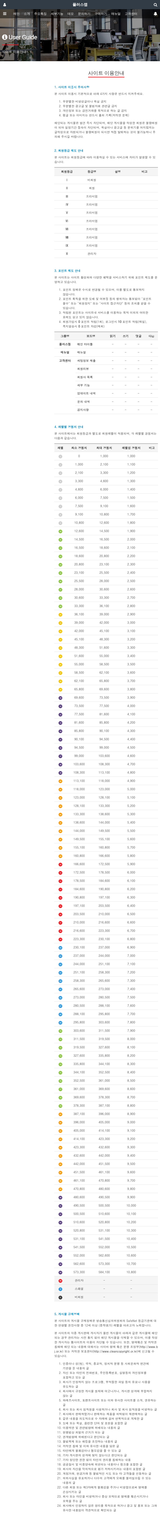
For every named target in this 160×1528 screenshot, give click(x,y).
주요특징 (40, 14)
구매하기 (101, 14)
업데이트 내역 (86, 393)
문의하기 (84, 14)
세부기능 (57, 14)
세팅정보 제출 (86, 360)
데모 (71, 14)
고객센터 (131, 14)
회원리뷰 (83, 369)
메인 (16, 14)
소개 (27, 14)
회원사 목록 (85, 377)
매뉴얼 (116, 14)
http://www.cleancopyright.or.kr (115, 1351)
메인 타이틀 (85, 344)
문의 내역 (83, 401)
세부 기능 (83, 385)
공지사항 (83, 410)
